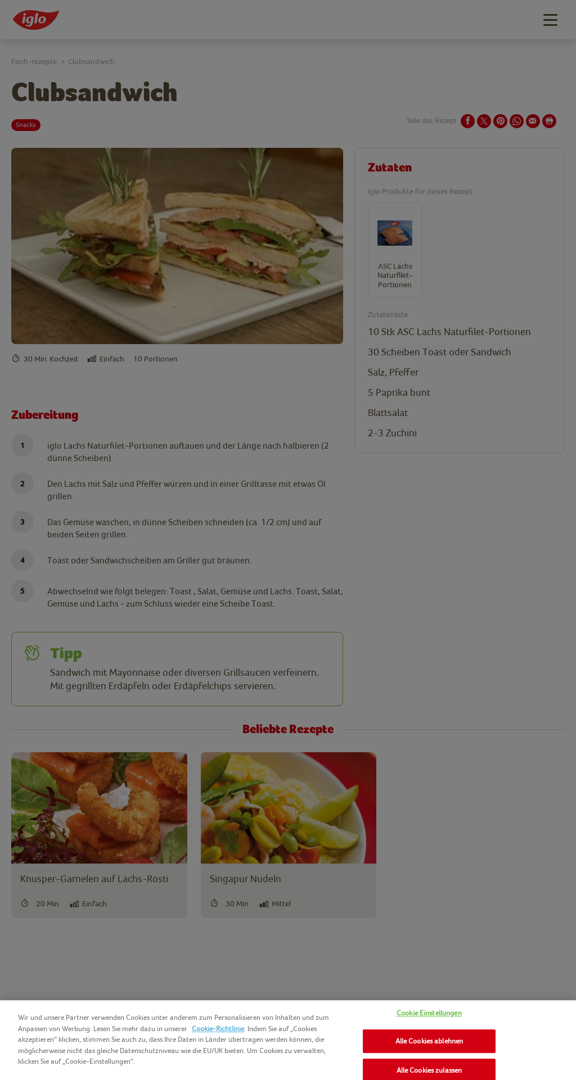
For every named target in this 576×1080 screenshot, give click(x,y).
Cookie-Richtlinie (218, 1028)
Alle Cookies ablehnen (429, 1041)
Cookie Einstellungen (429, 1013)
